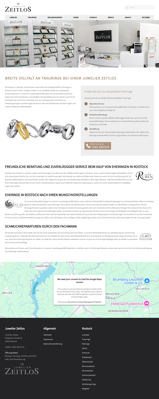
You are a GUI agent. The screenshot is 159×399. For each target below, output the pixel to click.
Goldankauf (87, 357)
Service (111, 17)
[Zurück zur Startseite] (18, 7)
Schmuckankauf (89, 375)
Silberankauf (87, 361)
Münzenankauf (88, 366)
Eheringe (85, 343)
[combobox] (139, 7)
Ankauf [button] (128, 17)
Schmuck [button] (93, 17)
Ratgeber (146, 17)
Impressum (48, 339)
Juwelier (13, 17)
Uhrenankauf (87, 370)
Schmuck (86, 352)
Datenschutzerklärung (52, 343)
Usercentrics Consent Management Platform (84, 302)
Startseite (47, 335)
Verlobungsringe (55, 17)
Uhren (75, 17)
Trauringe (32, 17)
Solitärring (86, 379)
